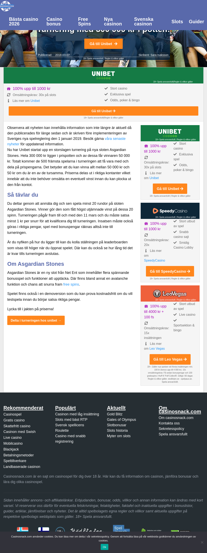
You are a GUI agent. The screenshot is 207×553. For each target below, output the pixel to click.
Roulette (62, 430)
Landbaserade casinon (21, 467)
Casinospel (12, 414)
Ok (104, 547)
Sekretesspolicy (171, 429)
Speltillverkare (14, 461)
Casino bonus (54, 21)
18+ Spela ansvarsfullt (93, 58)
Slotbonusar (116, 425)
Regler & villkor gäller (114, 58)
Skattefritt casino (16, 426)
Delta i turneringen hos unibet (34, 320)
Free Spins (84, 21)
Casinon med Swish (19, 432)
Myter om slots (119, 436)
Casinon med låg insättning (77, 414)
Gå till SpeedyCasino (170, 271)
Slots (177, 21)
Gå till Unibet (103, 44)
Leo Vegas (157, 348)
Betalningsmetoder (18, 455)
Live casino (12, 438)
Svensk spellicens (69, 425)
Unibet (35, 100)
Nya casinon (113, 21)
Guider (196, 21)
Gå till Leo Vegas (170, 359)
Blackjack (11, 449)
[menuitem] (25, 21)
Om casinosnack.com (176, 418)
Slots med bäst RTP (71, 420)
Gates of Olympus (121, 420)
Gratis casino (14, 420)
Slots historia (117, 430)
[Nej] (202, 542)
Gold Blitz (115, 414)
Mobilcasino (13, 443)
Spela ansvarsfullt (173, 434)
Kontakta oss (169, 423)
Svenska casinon (143, 21)
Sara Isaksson (160, 55)
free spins (71, 284)
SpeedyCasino (154, 260)
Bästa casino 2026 (23, 21)
